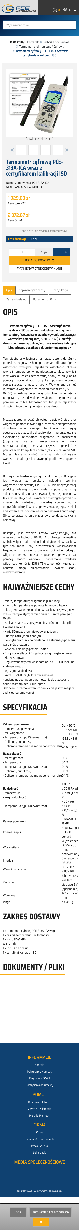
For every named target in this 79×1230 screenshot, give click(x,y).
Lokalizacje (39, 1152)
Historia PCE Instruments (40, 1139)
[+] (66, 252)
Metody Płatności (39, 1115)
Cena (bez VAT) (17, 203)
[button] (12, 150)
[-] (57, 252)
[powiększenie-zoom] (39, 105)
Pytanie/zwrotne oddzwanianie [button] (39, 268)
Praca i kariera (39, 1146)
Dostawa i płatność (39, 1102)
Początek (33, 42)
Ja (41, 1222)
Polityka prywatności (39, 1071)
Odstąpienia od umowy (39, 1085)
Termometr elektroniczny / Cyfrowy (41, 46)
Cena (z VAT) (15, 220)
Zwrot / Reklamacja (39, 1108)
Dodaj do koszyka (39, 260)
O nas (39, 1132)
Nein (18, 1212)
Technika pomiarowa (56, 42)
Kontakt (39, 1064)
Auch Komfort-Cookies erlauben (51, 1212)
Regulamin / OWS (39, 1078)
